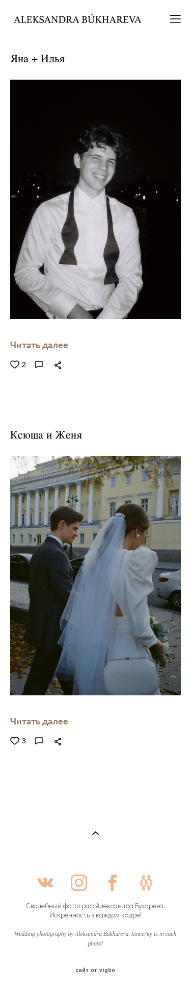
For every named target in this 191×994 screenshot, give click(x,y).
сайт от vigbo (95, 970)
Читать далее (39, 344)
